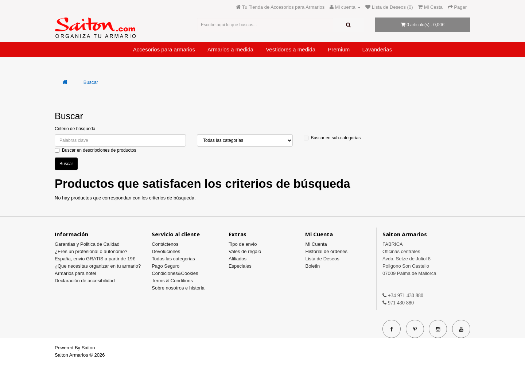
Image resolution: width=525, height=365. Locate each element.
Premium (339, 49)
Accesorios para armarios (164, 49)
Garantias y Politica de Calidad (87, 244)
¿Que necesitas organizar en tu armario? (98, 266)
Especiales (240, 266)
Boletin (312, 266)
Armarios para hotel (75, 273)
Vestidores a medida (290, 49)
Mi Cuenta (316, 244)
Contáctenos (165, 244)
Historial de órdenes (326, 251)
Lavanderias (377, 49)
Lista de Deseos (322, 258)
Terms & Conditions (172, 280)
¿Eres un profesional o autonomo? (91, 251)
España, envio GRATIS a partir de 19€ (95, 258)
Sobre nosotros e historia (178, 288)
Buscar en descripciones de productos (95, 150)
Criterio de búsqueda (75, 128)
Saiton (88, 347)
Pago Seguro (165, 266)
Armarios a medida (230, 49)
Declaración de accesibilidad (85, 280)
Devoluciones (166, 251)
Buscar (90, 82)
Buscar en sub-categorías (332, 137)
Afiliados (237, 258)
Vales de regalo (245, 251)
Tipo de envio (243, 244)
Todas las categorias (173, 258)
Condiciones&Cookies (175, 273)
